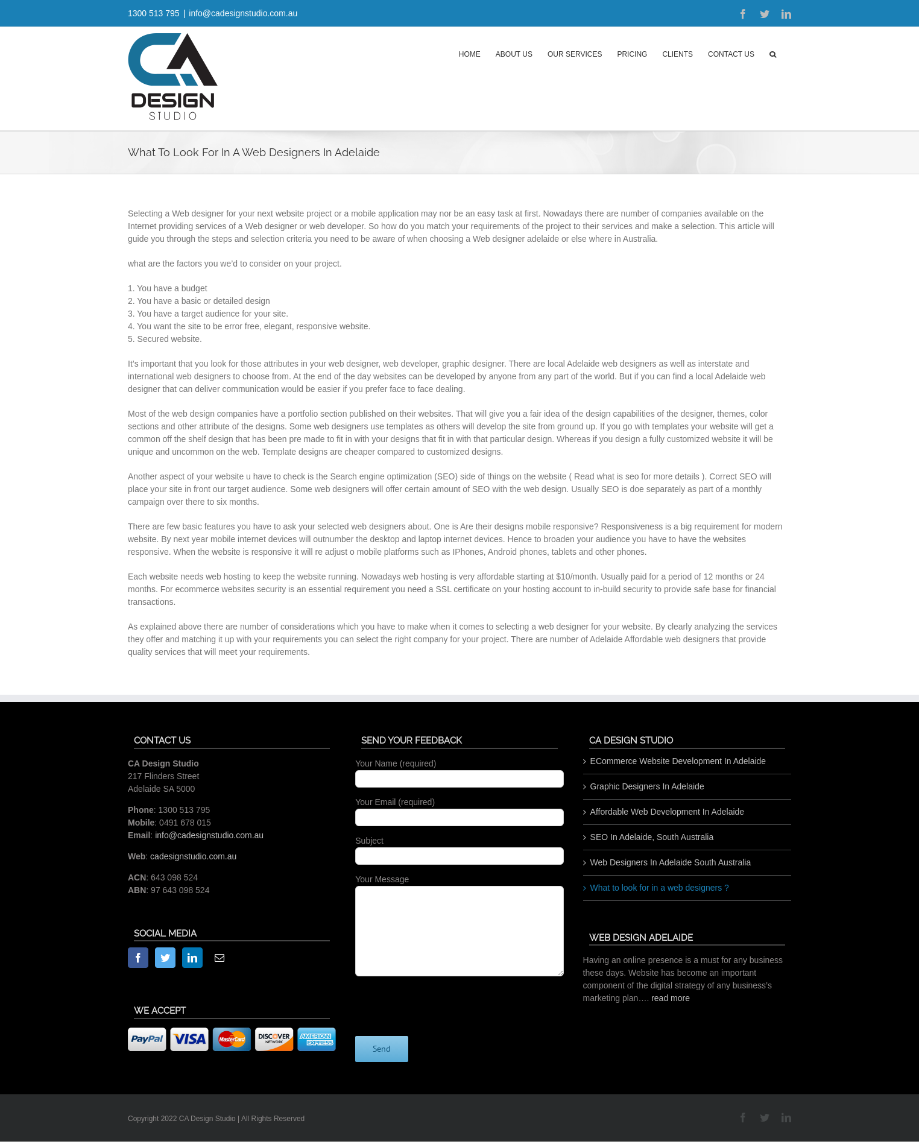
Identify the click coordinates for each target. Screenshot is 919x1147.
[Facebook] (138, 957)
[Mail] (219, 957)
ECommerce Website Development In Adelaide (678, 761)
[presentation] (446, 999)
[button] (772, 53)
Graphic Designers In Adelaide (647, 786)
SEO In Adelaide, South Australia (652, 837)
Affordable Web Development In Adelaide (667, 812)
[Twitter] (165, 957)
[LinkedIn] (192, 957)
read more (670, 998)
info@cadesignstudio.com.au (243, 13)
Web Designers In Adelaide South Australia (670, 862)
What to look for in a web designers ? (659, 888)
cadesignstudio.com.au (193, 856)
